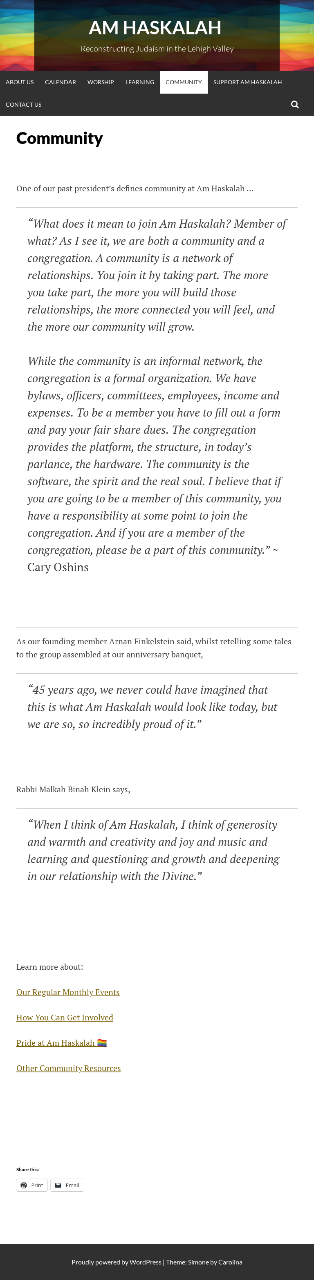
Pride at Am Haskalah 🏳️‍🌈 (61, 1042)
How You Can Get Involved (64, 1017)
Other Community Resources (68, 1068)
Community (184, 81)
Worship (100, 81)
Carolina (230, 1262)
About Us (20, 81)
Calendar (60, 81)
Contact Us (23, 104)
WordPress (145, 1262)
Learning (140, 81)
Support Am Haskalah (247, 81)
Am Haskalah (157, 27)
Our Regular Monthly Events (68, 992)
